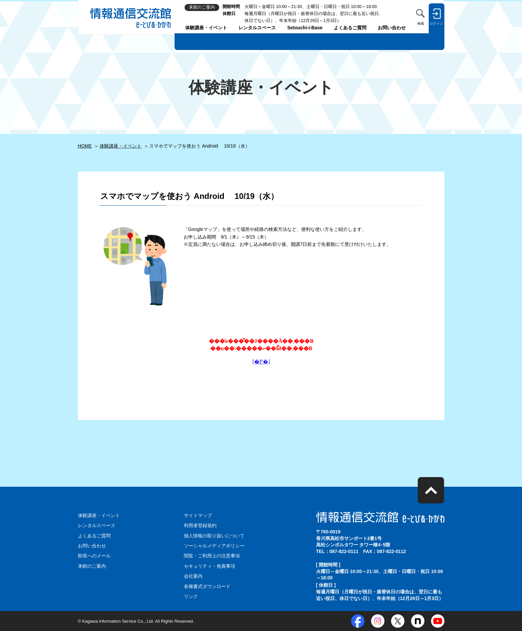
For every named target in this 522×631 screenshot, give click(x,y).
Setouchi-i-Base (304, 27)
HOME (85, 146)
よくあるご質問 (350, 27)
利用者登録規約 (200, 525)
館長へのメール (94, 555)
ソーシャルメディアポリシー (214, 545)
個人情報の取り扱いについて (214, 535)
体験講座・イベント (206, 27)
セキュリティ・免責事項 (209, 566)
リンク (191, 596)
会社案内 (193, 576)
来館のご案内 (92, 566)
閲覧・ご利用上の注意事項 (212, 555)
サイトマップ (198, 515)
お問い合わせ (392, 27)
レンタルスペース (257, 27)
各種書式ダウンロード (207, 586)
